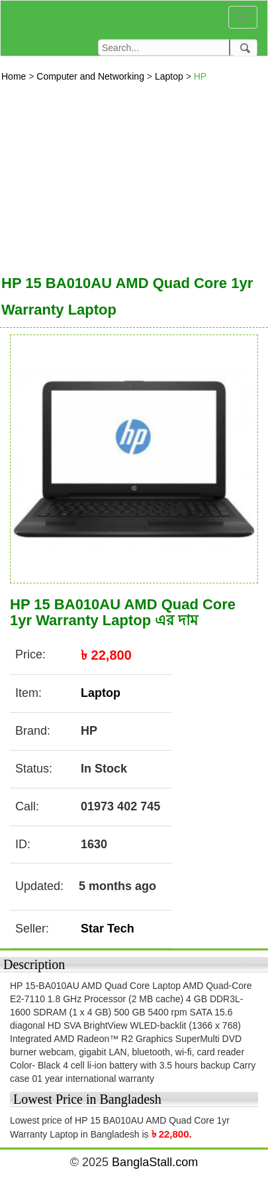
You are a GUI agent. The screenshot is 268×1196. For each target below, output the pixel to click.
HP (200, 76)
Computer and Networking (91, 76)
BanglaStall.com (155, 1162)
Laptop (170, 76)
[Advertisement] (124, 175)
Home (14, 76)
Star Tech (107, 928)
